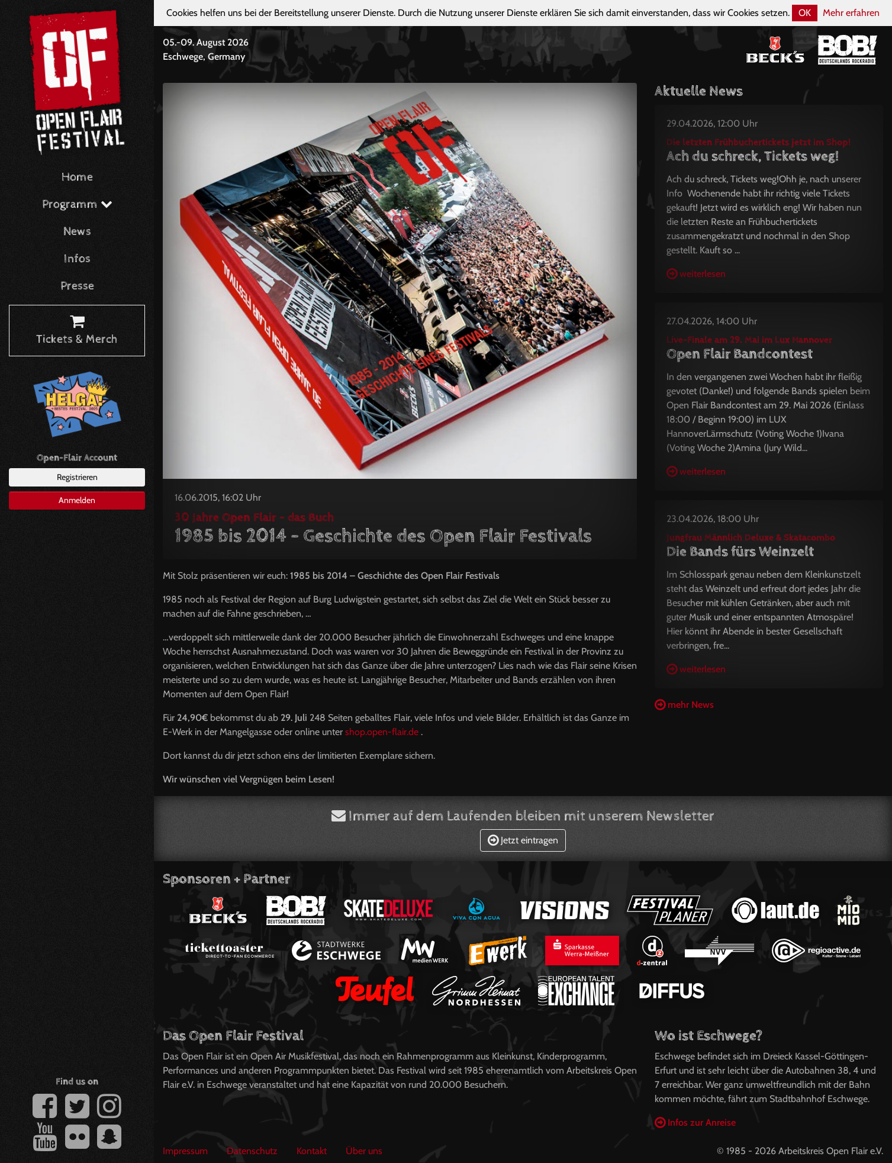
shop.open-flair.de (381, 731)
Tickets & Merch (77, 330)
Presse (77, 286)
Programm (77, 204)
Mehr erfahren (851, 12)
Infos (77, 259)
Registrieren (77, 477)
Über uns (364, 1150)
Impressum (185, 1150)
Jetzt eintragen (523, 840)
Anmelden (77, 500)
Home (77, 177)
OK (804, 12)
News (77, 232)
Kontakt (312, 1150)
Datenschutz (252, 1150)
